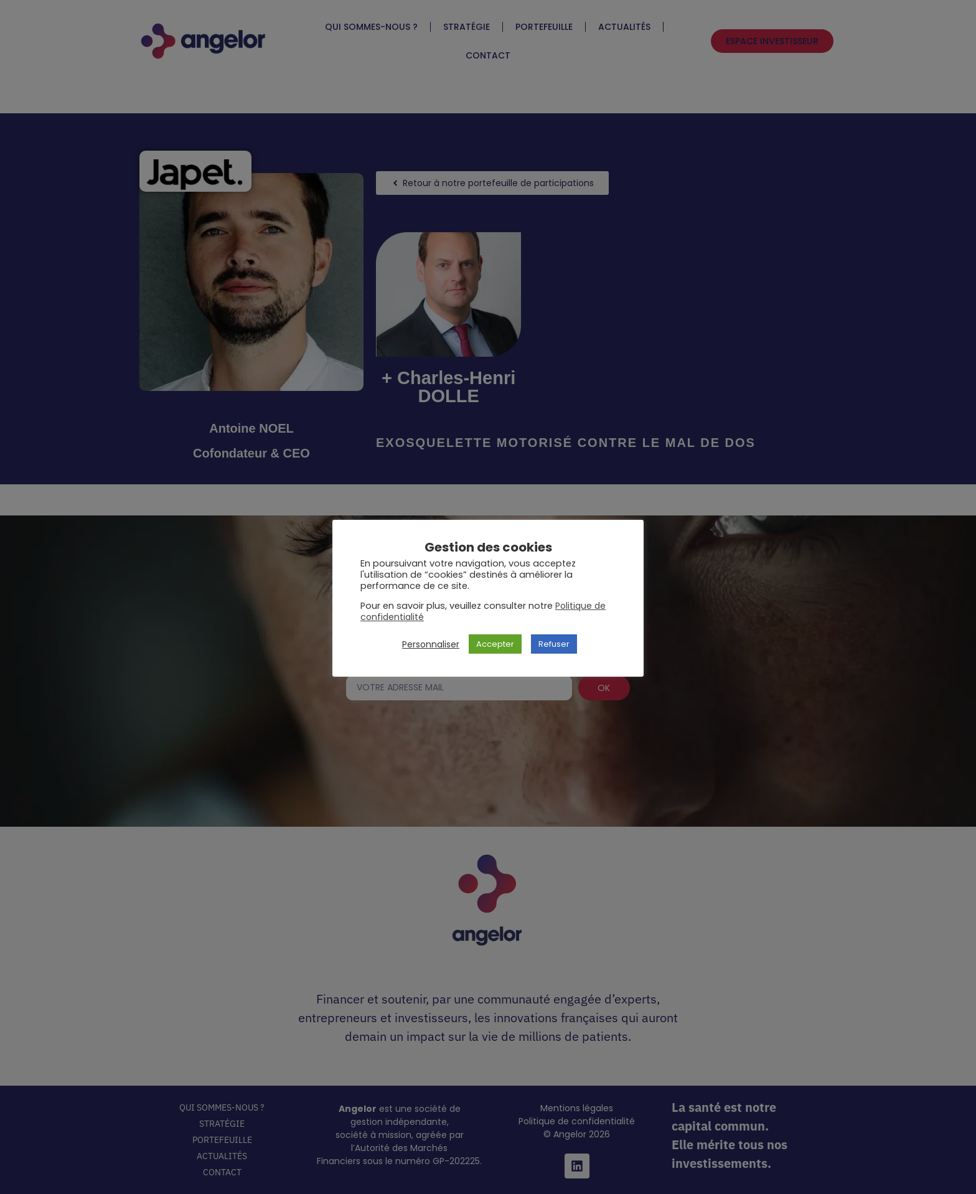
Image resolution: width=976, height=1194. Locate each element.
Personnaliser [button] (430, 644)
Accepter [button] (495, 644)
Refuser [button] (554, 644)
